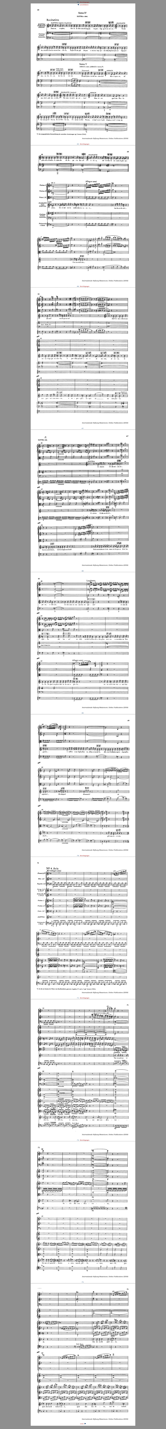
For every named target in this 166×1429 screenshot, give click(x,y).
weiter (83, 1424)
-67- (82, 428)
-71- (78, 998)
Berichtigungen (84, 2)
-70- (78, 855)
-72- (78, 1140)
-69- (82, 713)
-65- (78, 144)
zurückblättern (83, 4)
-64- (78, 2)
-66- (78, 286)
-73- (82, 1282)
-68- (82, 571)
